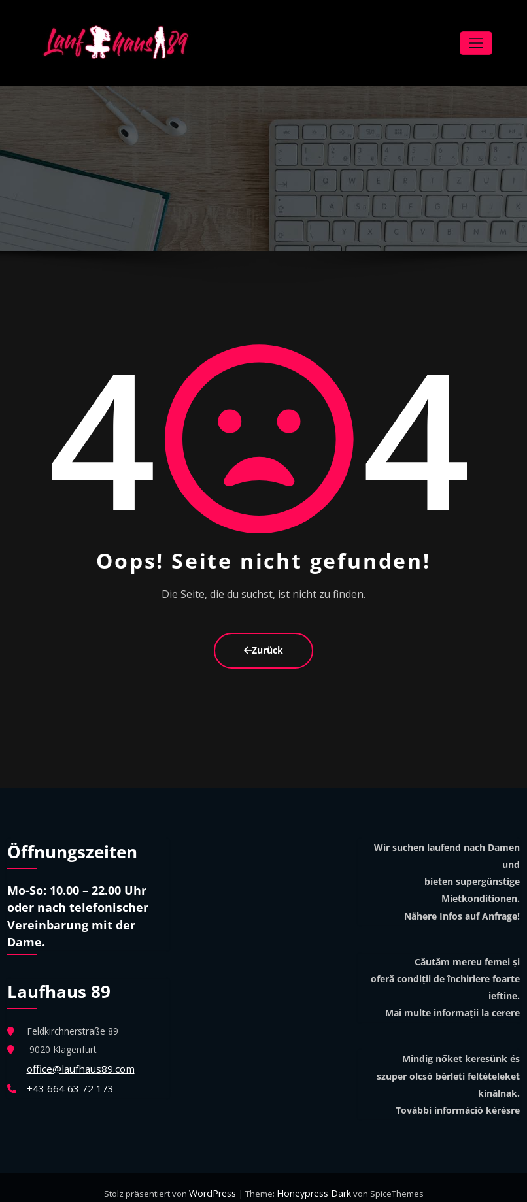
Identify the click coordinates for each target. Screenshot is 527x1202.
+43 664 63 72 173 (66, 1075)
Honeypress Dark (312, 1182)
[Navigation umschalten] (476, 38)
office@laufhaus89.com (77, 1056)
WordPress (216, 1182)
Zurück (263, 641)
